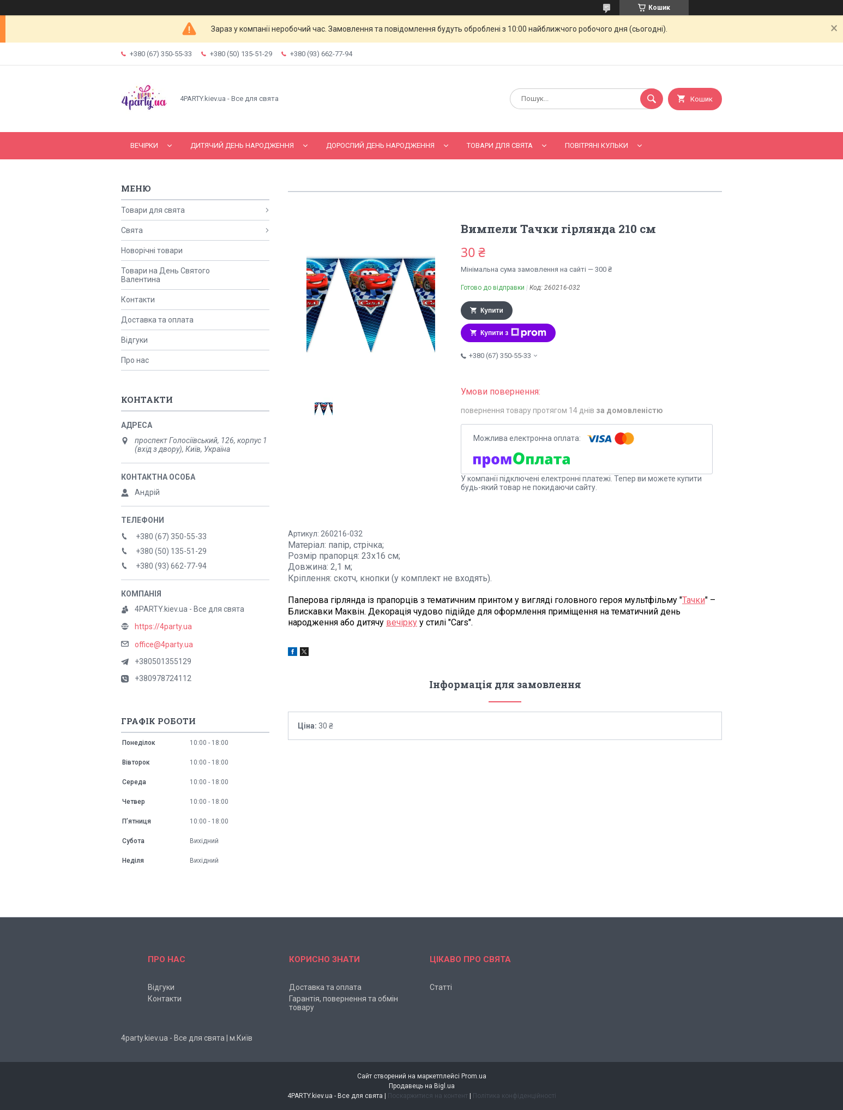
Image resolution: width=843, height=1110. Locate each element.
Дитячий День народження (242, 145)
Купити (491, 310)
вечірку (401, 622)
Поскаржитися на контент (428, 1096)
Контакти (138, 299)
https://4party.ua (163, 626)
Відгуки (134, 340)
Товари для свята (500, 145)
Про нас (135, 360)
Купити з (513, 333)
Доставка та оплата (157, 319)
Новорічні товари (152, 250)
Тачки (693, 600)
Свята (132, 230)
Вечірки (144, 145)
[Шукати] (651, 98)
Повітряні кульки (596, 145)
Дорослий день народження (380, 145)
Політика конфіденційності (514, 1096)
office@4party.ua (164, 644)
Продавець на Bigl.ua (422, 1086)
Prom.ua (473, 1076)
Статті (441, 987)
